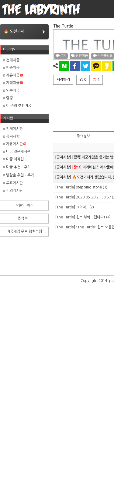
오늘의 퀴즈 (24, 205)
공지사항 (11, 136)
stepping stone (89, 187)
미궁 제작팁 (13, 159)
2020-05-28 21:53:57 (93, 197)
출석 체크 (24, 218)
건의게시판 (13, 190)
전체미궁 (11, 60)
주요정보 (83, 136)
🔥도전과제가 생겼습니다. (92, 177)
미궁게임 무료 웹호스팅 (24, 231)
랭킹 (8, 98)
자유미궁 (13, 75)
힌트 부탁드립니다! (90, 217)
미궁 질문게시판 (16, 151)
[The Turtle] (65, 187)
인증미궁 (11, 68)
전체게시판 (13, 129)
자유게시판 (14, 144)
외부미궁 (11, 90)
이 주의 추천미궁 (17, 105)
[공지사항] (63, 157)
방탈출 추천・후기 (18, 175)
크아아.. (82, 207)
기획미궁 (13, 83)
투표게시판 (13, 183)
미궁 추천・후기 (17, 167)
